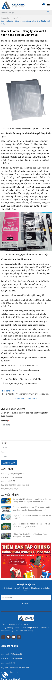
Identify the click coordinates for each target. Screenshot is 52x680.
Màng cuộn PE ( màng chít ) (12, 474)
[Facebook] (3, 595)
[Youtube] (13, 595)
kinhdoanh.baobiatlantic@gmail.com (21, 650)
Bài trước (20, 398)
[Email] (26, 456)
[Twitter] (8, 595)
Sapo (31, 677)
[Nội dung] (26, 431)
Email (3, 452)
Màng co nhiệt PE (8, 481)
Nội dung (5, 421)
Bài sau (32, 398)
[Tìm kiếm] (48, 12)
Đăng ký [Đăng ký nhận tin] (26, 567)
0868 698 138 (23, 659)
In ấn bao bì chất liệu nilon (11, 477)
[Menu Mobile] (49, 5)
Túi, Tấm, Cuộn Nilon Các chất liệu (15, 485)
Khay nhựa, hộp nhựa (9, 489)
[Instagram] (19, 595)
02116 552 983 (16, 655)
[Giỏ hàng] (43, 5)
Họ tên (4, 443)
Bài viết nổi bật (10, 495)
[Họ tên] (26, 447)
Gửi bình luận (9, 463)
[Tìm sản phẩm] (22, 12)
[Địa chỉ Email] (26, 561)
